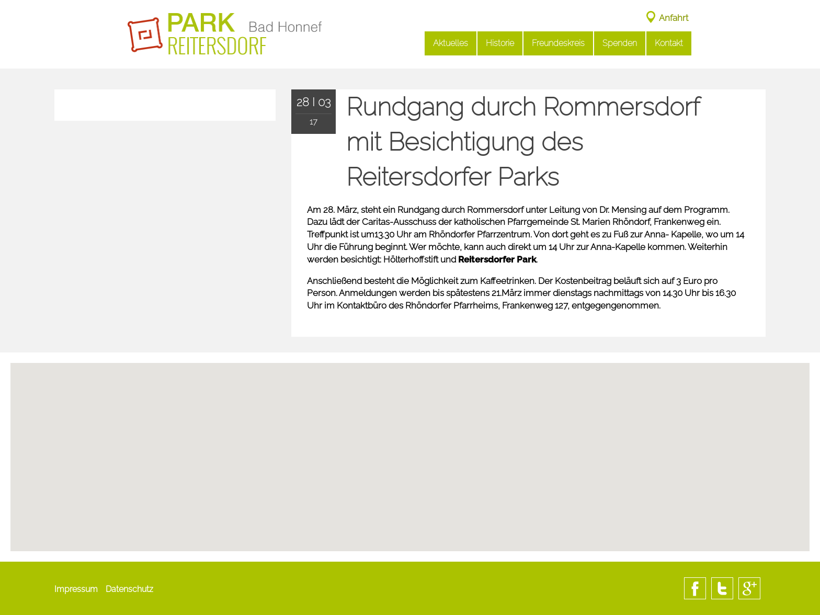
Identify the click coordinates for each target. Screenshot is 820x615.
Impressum (76, 589)
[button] (410, 496)
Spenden (619, 43)
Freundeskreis (558, 43)
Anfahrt (673, 18)
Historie (500, 43)
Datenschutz (129, 589)
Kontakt (669, 43)
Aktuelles (450, 43)
